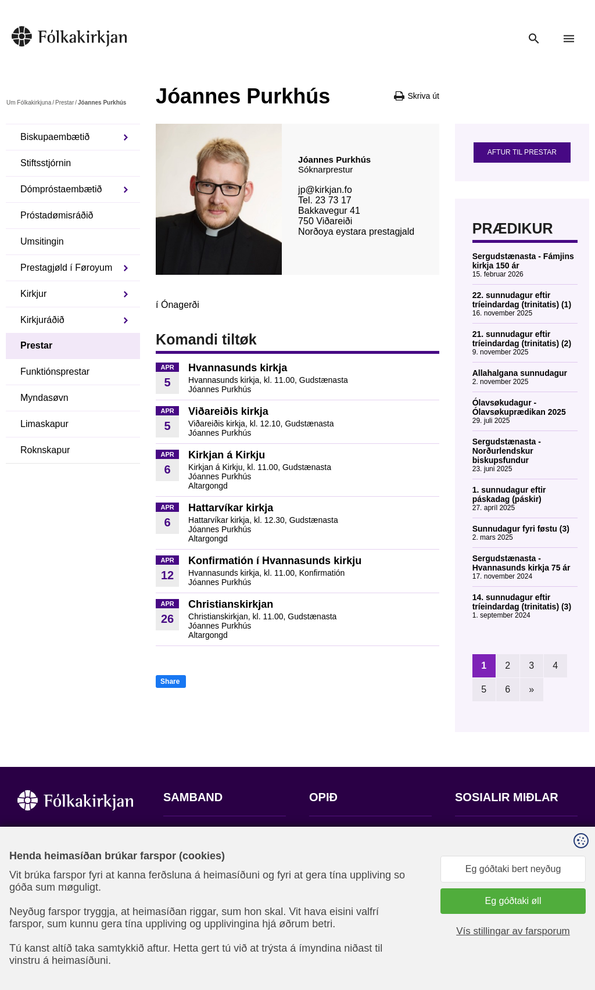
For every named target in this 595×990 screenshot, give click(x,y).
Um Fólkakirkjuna (28, 102)
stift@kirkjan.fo (193, 913)
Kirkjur (33, 294)
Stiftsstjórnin (45, 163)
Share (170, 681)
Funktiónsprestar (54, 371)
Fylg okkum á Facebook (504, 833)
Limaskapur (44, 424)
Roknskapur (45, 450)
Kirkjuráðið (42, 320)
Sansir (568, 932)
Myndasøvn (44, 398)
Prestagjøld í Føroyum (66, 267)
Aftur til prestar (522, 152)
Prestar (64, 102)
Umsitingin (42, 241)
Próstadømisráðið (56, 215)
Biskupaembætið (54, 137)
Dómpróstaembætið (61, 189)
